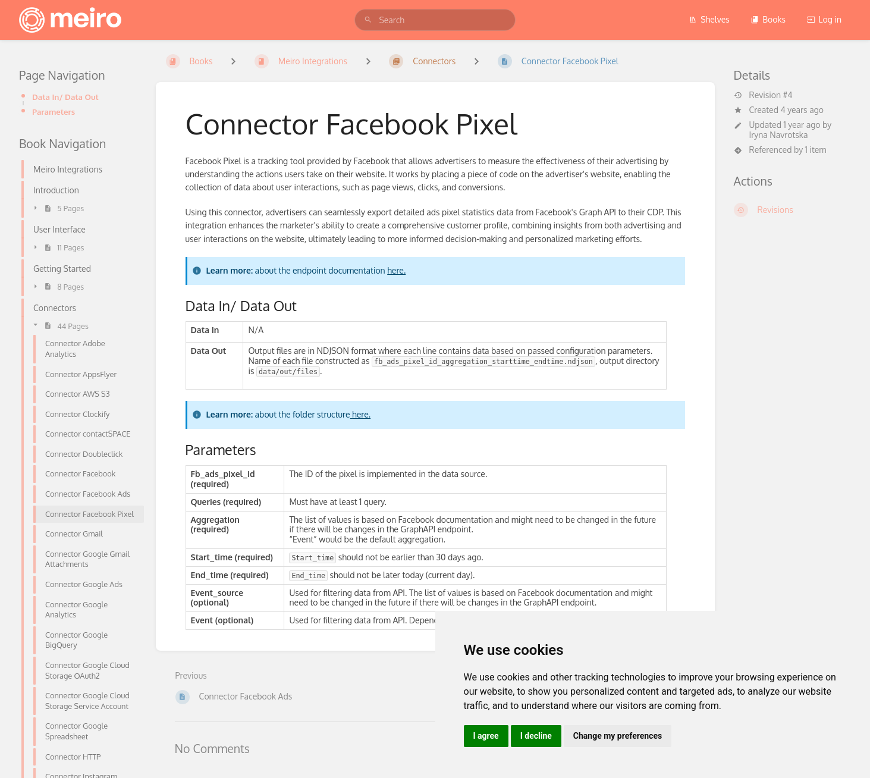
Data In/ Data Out (65, 97)
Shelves (709, 19)
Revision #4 (763, 95)
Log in (824, 19)
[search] (434, 20)
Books (768, 19)
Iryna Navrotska (778, 135)
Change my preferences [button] (617, 736)
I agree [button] (486, 736)
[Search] (368, 20)
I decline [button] (536, 736)
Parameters (53, 111)
